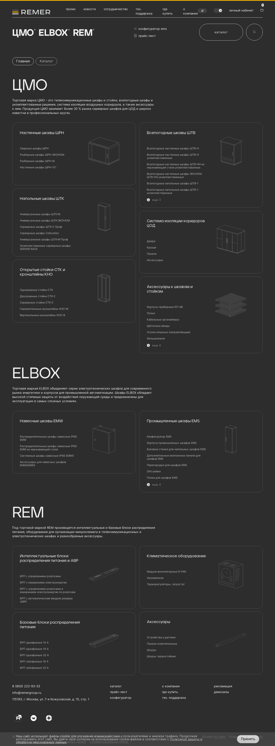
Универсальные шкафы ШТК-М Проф (44, 239)
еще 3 (156, 199)
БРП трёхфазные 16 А (34, 661)
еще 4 (156, 345)
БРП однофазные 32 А (34, 655)
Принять (248, 739)
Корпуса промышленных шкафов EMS (172, 442)
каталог (221, 32)
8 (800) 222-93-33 (26, 686)
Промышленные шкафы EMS (173, 421)
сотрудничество (116, 9)
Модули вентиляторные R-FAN (166, 571)
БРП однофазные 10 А (34, 642)
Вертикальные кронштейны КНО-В (42, 315)
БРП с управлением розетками (40, 576)
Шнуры (151, 650)
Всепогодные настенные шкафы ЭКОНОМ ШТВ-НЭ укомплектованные (174, 175)
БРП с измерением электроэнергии (43, 582)
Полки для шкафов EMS (162, 477)
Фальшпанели (156, 338)
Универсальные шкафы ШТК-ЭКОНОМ (45, 220)
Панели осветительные (162, 643)
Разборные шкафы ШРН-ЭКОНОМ (42, 154)
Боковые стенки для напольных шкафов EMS (176, 449)
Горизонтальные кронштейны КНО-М (44, 308)
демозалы (221, 692)
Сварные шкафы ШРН (34, 148)
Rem (83, 33)
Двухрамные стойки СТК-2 (37, 296)
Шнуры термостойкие (161, 656)
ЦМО (23, 33)
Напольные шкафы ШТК (42, 199)
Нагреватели (155, 577)
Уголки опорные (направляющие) (168, 332)
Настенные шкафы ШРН (42, 133)
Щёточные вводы (158, 325)
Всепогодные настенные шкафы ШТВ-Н (173, 148)
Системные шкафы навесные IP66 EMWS (47, 455)
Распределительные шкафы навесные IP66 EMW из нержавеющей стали (48, 447)
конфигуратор (120, 698)
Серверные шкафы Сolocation (39, 233)
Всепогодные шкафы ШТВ (171, 133)
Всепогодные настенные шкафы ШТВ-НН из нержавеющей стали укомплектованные (175, 166)
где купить (170, 692)
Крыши (151, 247)
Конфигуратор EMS (159, 436)
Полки (151, 313)
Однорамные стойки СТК (36, 289)
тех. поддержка (174, 698)
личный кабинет (241, 10)
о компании (171, 686)
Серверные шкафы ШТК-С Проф (41, 226)
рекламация (223, 686)
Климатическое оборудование (176, 556)
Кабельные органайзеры (163, 319)
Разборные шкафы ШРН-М (37, 161)
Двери (151, 241)
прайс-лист (145, 36)
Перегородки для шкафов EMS (167, 465)
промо (70, 9)
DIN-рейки (154, 471)
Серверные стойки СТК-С (36, 302)
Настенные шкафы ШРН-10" (38, 167)
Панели (151, 253)
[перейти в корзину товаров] (261, 9)
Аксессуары (155, 260)
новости (89, 9)
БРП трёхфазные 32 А (34, 667)
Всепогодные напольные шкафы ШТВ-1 (172, 183)
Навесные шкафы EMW (41, 421)
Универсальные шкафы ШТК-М (40, 214)
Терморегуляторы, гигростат (166, 584)
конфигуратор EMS (150, 29)
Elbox (54, 33)
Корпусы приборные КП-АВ (165, 306)
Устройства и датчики (161, 637)
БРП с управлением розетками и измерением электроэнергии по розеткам (47, 590)
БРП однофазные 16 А (34, 648)
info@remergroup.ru (26, 693)
